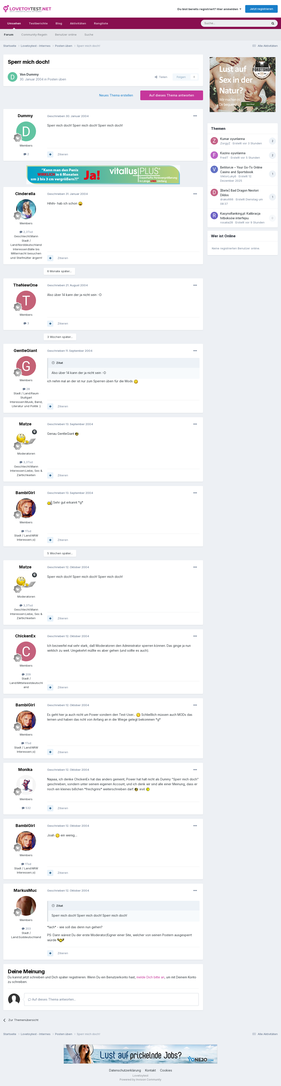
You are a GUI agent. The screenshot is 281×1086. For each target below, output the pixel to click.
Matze (25, 424)
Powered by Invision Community (140, 1079)
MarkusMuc (25, 890)
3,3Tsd (26, 462)
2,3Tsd (26, 232)
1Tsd (26, 531)
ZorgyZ (225, 143)
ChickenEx (25, 636)
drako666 (226, 199)
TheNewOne (25, 285)
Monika (25, 769)
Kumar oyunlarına (232, 139)
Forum (8, 34)
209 (26, 674)
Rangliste (101, 23)
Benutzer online (66, 34)
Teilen (161, 77)
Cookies (166, 1070)
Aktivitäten (78, 23)
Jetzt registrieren (261, 9)
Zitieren (63, 154)
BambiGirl (25, 492)
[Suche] (220, 23)
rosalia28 (226, 222)
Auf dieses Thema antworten (171, 95)
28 (26, 389)
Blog (59, 23)
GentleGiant (25, 350)
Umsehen (14, 25)
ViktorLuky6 (228, 176)
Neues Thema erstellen (116, 95)
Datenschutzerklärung (125, 1070)
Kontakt (150, 1070)
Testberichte (38, 23)
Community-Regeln (34, 34)
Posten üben (57, 79)
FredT (224, 157)
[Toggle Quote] (54, 362)
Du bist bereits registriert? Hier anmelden (209, 9)
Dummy (32, 74)
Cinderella (25, 193)
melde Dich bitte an (150, 977)
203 (26, 928)
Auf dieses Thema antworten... (52, 999)
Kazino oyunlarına (232, 153)
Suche (89, 34)
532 (26, 808)
